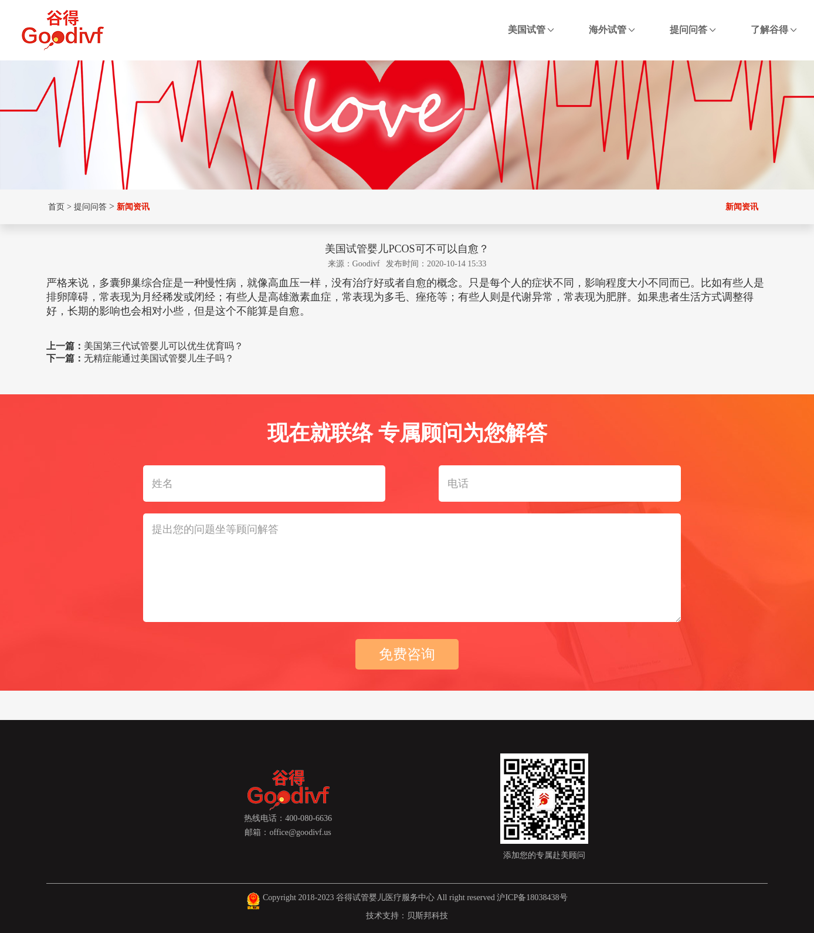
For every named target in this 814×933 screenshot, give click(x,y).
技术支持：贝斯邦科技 (407, 915)
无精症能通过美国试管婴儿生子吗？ (159, 358)
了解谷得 (773, 30)
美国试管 (531, 30)
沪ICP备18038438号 (532, 897)
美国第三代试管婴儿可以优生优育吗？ (163, 346)
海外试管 (612, 30)
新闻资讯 (133, 206)
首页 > (59, 206)
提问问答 (692, 30)
